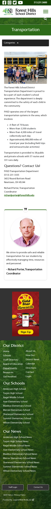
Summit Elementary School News (20, 467)
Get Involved (9, 376)
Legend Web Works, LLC (23, 500)
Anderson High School (14, 389)
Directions (31, 368)
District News (32, 359)
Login (28, 376)
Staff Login (13, 487)
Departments (10, 368)
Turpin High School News (15, 441)
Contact (30, 372)
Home (6, 351)
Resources (8, 372)
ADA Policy (7, 495)
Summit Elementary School (17, 418)
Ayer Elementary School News (18, 450)
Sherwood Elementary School (18, 414)
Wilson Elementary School (16, 423)
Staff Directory (10, 360)
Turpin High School (12, 393)
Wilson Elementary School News (19, 471)
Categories (12, 43)
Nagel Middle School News (16, 445)
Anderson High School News (17, 437)
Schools (7, 355)
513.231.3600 (40, 2)
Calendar (30, 364)
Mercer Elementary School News (19, 458)
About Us (30, 351)
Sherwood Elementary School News (21, 462)
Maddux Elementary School (17, 406)
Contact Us (38, 487)
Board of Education (13, 364)
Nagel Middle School (13, 397)
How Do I (30, 355)
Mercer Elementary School (16, 410)
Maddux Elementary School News (20, 454)
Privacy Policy (19, 495)
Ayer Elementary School (15, 401)
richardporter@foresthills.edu (19, 195)
